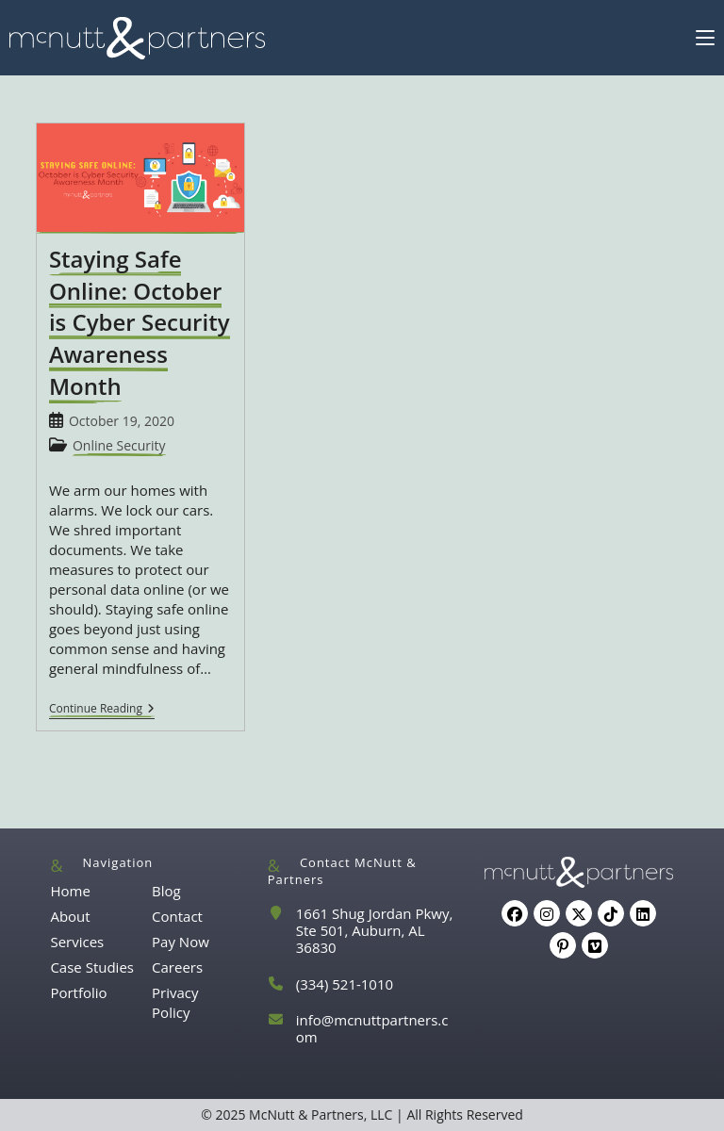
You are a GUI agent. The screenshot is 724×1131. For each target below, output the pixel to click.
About (70, 916)
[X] (579, 913)
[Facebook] (515, 913)
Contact (177, 916)
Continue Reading (102, 710)
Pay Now (180, 941)
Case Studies (92, 967)
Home (70, 890)
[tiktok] (611, 913)
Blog (166, 890)
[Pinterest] (563, 945)
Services (77, 941)
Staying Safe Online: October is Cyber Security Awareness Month (139, 322)
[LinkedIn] (643, 913)
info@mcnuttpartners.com (372, 1028)
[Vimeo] (595, 945)
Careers (177, 967)
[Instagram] (547, 913)
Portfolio (78, 992)
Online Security (119, 445)
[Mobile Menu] (705, 37)
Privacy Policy (175, 1002)
